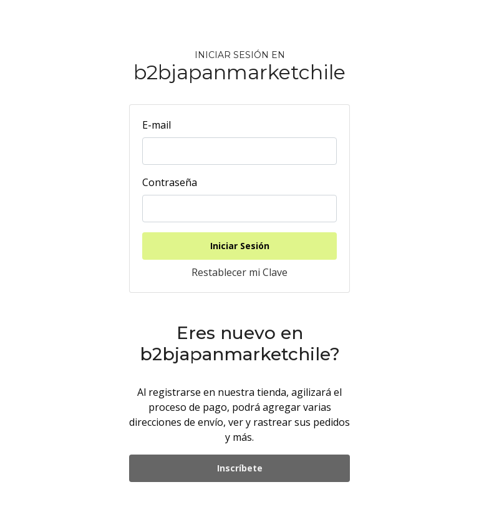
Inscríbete (240, 468)
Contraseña (169, 182)
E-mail (156, 125)
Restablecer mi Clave (239, 272)
